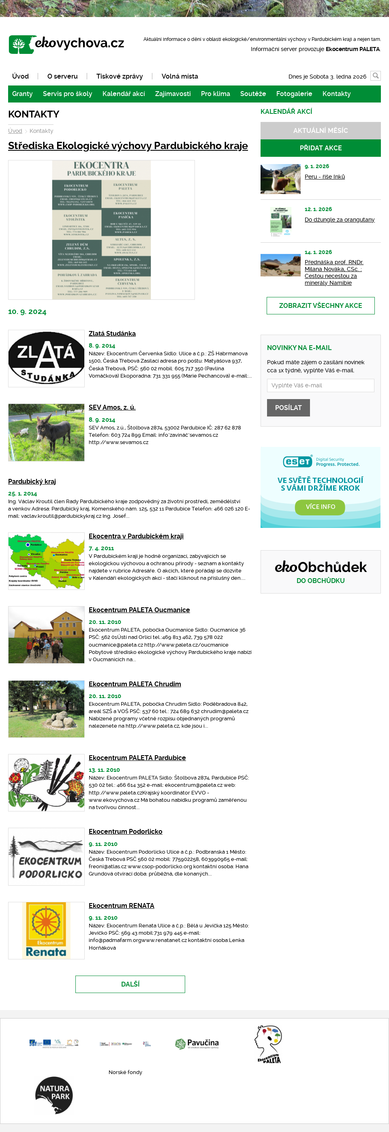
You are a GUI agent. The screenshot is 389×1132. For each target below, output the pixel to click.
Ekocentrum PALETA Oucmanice (139, 610)
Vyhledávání (380, 76)
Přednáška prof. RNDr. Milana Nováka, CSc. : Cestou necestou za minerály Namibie (334, 272)
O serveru (62, 76)
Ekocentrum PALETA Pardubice (137, 758)
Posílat (288, 408)
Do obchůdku (321, 581)
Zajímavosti (173, 94)
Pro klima (215, 94)
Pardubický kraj (32, 481)
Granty (22, 94)
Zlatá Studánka (112, 333)
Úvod (20, 76)
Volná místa (180, 76)
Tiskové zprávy (119, 76)
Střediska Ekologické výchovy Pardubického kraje (128, 146)
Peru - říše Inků (325, 176)
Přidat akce (321, 148)
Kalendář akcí (124, 94)
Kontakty (337, 94)
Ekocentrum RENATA (121, 906)
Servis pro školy (67, 94)
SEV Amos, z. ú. (112, 407)
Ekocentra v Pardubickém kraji (136, 536)
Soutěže (253, 94)
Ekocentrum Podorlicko (125, 831)
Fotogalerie (294, 94)
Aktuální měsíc (320, 131)
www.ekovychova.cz (70, 45)
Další (130, 984)
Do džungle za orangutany (340, 219)
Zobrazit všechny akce (320, 306)
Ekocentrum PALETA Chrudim (135, 684)
